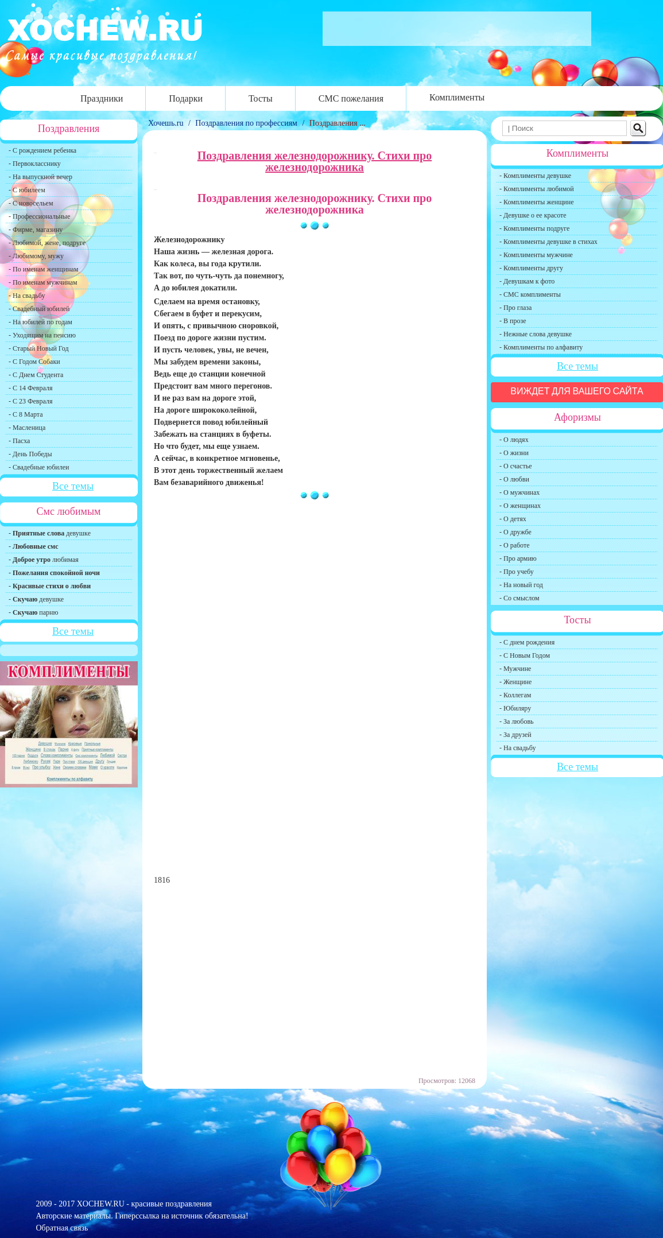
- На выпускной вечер (40, 177)
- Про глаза (515, 308)
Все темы (73, 486)
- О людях (514, 440)
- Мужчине (515, 669)
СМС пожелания (351, 98)
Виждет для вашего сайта (576, 391)
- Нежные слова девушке (535, 334)
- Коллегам (515, 695)
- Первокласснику (35, 164)
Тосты (261, 98)
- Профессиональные (39, 216)
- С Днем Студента (36, 375)
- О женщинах (520, 506)
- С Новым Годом (524, 655)
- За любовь (516, 721)
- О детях (512, 519)
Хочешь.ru (166, 123)
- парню (34, 612)
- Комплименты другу (531, 268)
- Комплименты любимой (536, 189)
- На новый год (521, 585)
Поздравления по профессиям (246, 123)
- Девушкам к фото (527, 281)
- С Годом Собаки (34, 362)
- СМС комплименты (530, 294)
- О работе (514, 545)
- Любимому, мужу (36, 256)
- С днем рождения (527, 642)
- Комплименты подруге (534, 228)
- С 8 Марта (26, 414)
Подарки (186, 98)
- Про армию (518, 558)
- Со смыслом (519, 598)
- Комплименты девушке (535, 176)
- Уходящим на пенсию (42, 335)
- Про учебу (516, 572)
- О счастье (515, 466)
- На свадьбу (27, 296)
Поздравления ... (337, 123)
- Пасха (19, 441)
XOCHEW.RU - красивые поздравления (144, 1204)
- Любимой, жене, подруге (47, 243)
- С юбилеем (27, 190)
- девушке (50, 533)
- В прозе (512, 321)
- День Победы (30, 454)
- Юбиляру (515, 708)
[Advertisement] (314, 602)
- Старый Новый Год (39, 348)
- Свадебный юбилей (39, 309)
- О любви (514, 479)
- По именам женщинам (43, 269)
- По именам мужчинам (43, 282)
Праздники (101, 98)
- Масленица (27, 428)
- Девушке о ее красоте (533, 215)
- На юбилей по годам (40, 322)
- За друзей (515, 735)
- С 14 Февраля (30, 388)
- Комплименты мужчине (536, 255)
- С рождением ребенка (42, 150)
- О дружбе (515, 532)
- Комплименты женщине (536, 202)
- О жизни (514, 453)
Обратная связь (62, 1228)
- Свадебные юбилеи (39, 467)
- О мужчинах (519, 492)
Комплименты (456, 97)
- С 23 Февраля (30, 401)
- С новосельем (31, 203)
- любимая (44, 560)
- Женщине (515, 682)
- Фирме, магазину (36, 230)
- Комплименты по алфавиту (541, 347)
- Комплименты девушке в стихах (548, 242)
